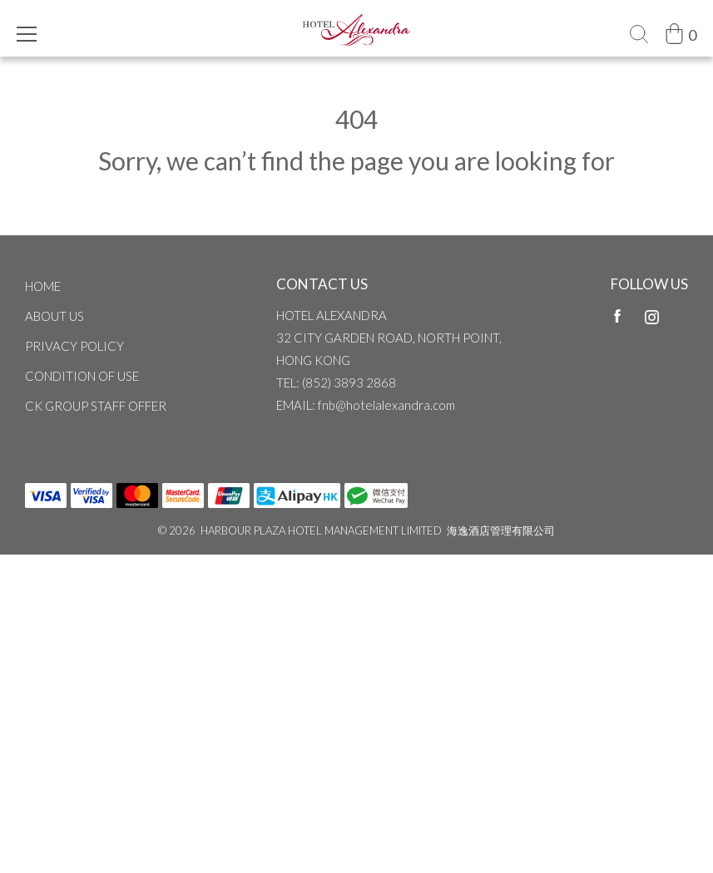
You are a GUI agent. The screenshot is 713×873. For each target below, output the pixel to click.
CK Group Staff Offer (95, 405)
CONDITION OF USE (82, 375)
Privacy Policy (74, 345)
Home (43, 286)
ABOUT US (54, 315)
